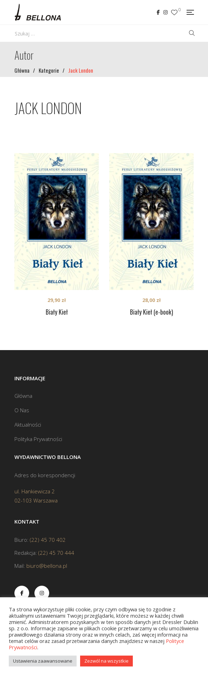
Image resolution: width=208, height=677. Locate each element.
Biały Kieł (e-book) (151, 311)
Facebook (158, 12)
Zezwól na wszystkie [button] (106, 661)
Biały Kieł (57, 311)
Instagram (165, 12)
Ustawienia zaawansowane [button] (42, 661)
